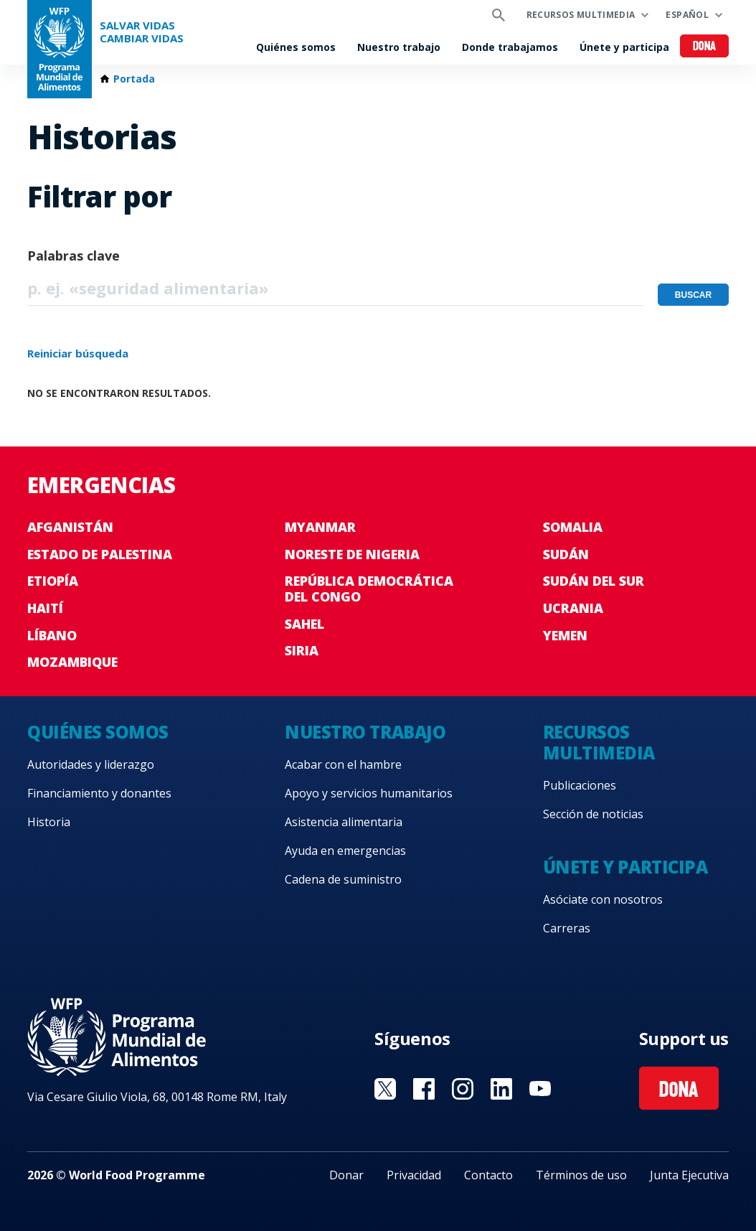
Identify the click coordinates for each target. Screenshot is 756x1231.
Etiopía (52, 580)
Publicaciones (579, 785)
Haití (45, 608)
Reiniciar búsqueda (77, 353)
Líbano (52, 635)
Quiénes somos (296, 47)
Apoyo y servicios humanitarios (369, 793)
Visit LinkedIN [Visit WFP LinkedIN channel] (501, 1089)
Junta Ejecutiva (689, 1175)
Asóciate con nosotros (603, 899)
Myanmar (320, 526)
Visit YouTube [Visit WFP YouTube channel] (540, 1089)
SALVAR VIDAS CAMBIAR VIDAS (142, 32)
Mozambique (72, 661)
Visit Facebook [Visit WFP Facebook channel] (424, 1089)
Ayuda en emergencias (345, 850)
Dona (705, 47)
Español (687, 15)
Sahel (304, 623)
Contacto (488, 1175)
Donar (346, 1175)
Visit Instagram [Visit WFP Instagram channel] (462, 1089)
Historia (48, 822)
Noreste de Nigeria (352, 554)
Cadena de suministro (343, 879)
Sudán (566, 554)
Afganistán (70, 526)
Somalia (573, 526)
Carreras (566, 928)
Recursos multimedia (580, 15)
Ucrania (573, 608)
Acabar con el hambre (343, 764)
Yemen (565, 635)
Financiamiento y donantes (99, 793)
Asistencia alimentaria (343, 822)
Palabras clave (73, 255)
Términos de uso (581, 1175)
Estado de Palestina (99, 554)
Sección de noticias (593, 814)
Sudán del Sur (593, 580)
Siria (301, 650)
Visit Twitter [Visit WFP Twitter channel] (385, 1089)
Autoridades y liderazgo (90, 764)
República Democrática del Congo (369, 588)
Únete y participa (624, 47)
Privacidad (414, 1175)
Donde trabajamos (510, 47)
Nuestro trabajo (398, 47)
